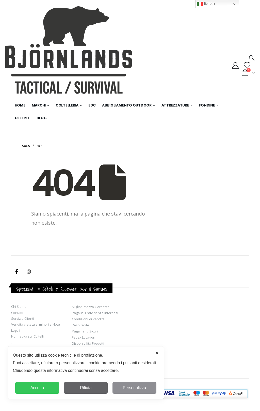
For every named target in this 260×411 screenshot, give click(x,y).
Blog (42, 117)
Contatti (17, 312)
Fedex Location (83, 337)
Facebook (17, 271)
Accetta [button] (37, 388)
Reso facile (80, 325)
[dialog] (86, 372)
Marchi (39, 105)
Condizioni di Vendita (88, 319)
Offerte (22, 117)
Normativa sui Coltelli (27, 336)
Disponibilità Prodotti (88, 343)
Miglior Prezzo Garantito (91, 307)
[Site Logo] (68, 52)
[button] (252, 58)
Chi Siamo (19, 306)
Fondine (207, 105)
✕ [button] (157, 353)
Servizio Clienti (22, 318)
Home (20, 105)
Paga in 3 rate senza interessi (95, 313)
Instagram (29, 271)
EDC (92, 105)
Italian (206, 4)
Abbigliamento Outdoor (127, 105)
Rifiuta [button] (85, 388)
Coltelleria (67, 105)
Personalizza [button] (134, 388)
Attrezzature (175, 105)
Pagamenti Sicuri (85, 331)
